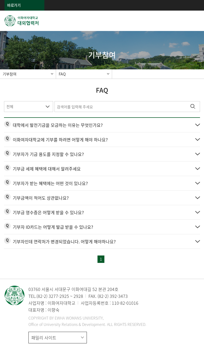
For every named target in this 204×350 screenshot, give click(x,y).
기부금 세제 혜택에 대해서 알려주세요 (47, 168)
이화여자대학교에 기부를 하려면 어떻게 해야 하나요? (60, 139)
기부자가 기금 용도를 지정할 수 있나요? (48, 154)
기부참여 (9, 74)
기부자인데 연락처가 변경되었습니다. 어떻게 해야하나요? (64, 241)
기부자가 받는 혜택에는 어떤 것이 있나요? (50, 183)
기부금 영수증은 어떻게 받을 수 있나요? (48, 212)
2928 (78, 296)
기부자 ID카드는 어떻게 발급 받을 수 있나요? (53, 227)
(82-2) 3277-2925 (52, 296)
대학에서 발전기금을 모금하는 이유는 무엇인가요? (58, 125)
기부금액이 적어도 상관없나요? (41, 198)
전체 (9, 106)
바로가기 (14, 5)
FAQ (62, 74)
